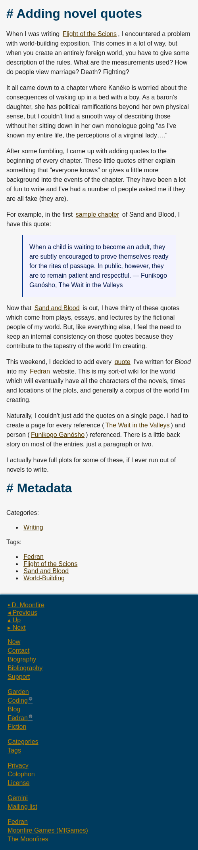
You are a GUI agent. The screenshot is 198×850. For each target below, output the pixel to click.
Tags (14, 750)
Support (19, 676)
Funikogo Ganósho (58, 434)
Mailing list (22, 806)
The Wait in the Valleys (138, 425)
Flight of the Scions (90, 33)
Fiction (17, 726)
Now (14, 641)
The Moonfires (28, 839)
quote (123, 361)
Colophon (21, 774)
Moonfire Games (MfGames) (48, 830)
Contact (18, 650)
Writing (33, 527)
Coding (18, 700)
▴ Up (14, 620)
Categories (23, 741)
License (18, 782)
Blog (14, 709)
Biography (22, 659)
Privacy (18, 765)
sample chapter (97, 214)
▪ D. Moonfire (26, 605)
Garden (18, 691)
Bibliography (25, 668)
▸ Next (16, 627)
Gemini (18, 798)
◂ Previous (22, 612)
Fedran (40, 371)
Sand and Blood (57, 308)
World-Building (44, 578)
